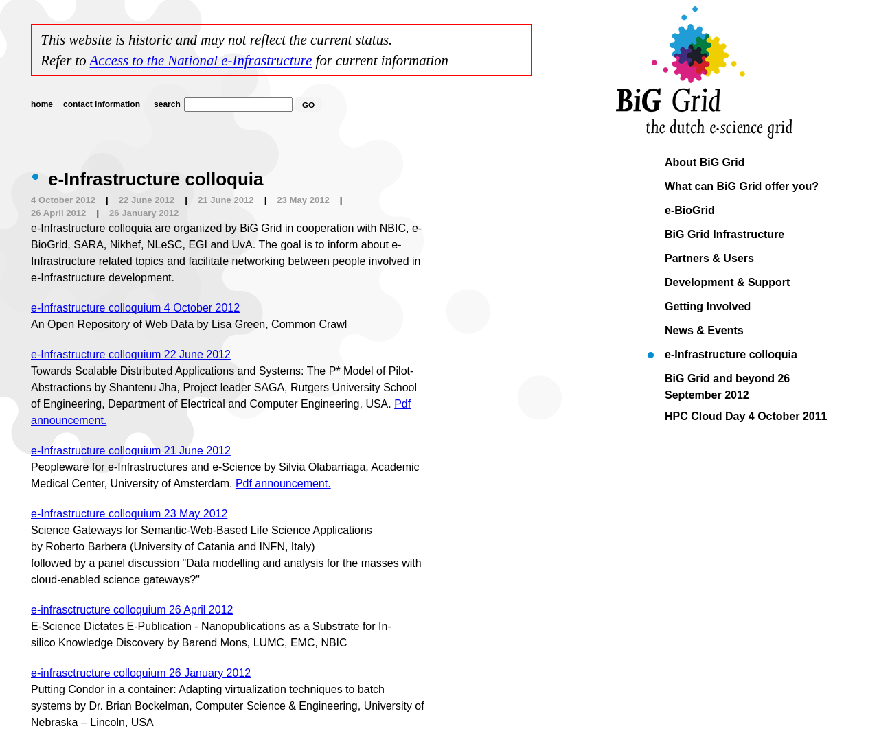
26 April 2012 (58, 213)
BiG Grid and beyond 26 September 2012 (727, 380)
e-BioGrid (690, 210)
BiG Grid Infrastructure (724, 234)
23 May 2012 (303, 200)
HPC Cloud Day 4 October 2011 (746, 416)
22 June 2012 (147, 200)
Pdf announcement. (283, 483)
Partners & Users (709, 258)
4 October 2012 (63, 200)
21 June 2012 (226, 200)
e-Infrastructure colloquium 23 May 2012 (129, 514)
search (167, 104)
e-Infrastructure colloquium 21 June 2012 (131, 450)
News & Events (704, 330)
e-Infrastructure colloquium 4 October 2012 (135, 308)
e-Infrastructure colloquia (731, 354)
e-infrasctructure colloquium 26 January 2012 (141, 673)
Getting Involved (708, 306)
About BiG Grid (704, 162)
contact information (101, 104)
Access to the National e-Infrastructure (201, 60)
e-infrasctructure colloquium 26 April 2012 (132, 610)
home (42, 104)
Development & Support (727, 282)
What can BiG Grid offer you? (742, 186)
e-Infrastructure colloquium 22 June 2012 (131, 354)
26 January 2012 (144, 213)
